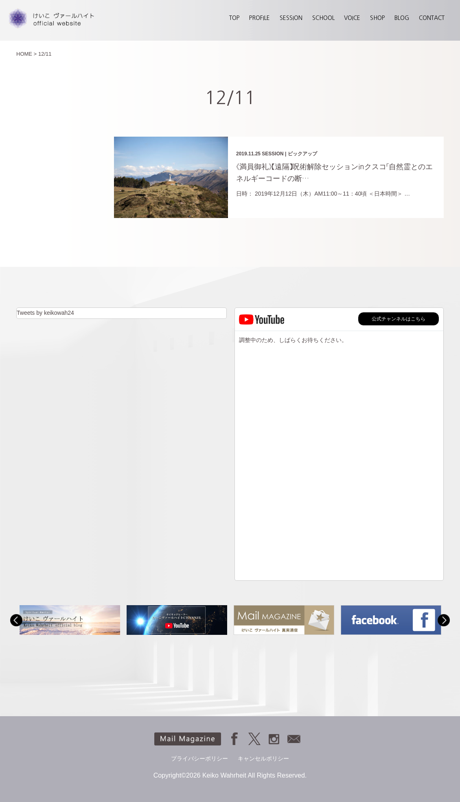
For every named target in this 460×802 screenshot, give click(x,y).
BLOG (401, 18)
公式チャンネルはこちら (398, 319)
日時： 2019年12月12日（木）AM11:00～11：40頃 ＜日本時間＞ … (323, 193)
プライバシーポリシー (199, 758)
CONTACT (432, 18)
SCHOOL (323, 18)
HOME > (26, 54)
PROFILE (259, 18)
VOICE (352, 18)
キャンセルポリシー (263, 758)
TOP (234, 18)
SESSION (291, 18)
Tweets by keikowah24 (45, 312)
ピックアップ (302, 154)
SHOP (377, 18)
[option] (70, 620)
